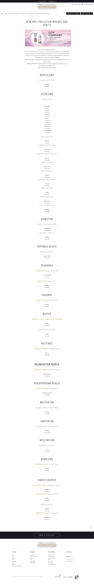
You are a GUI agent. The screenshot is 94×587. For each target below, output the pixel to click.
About (6, 13)
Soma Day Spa (47, 188)
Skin (60, 319)
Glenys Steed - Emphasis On (45, 319)
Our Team (11, 13)
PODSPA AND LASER (47, 179)
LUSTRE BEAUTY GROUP (47, 154)
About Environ (33, 555)
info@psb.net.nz (52, 1)
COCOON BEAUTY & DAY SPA (46, 464)
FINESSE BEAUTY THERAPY (47, 388)
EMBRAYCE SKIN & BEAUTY (47, 513)
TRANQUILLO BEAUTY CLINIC (47, 271)
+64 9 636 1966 (43, 1)
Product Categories (52, 559)
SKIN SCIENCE (47, 162)
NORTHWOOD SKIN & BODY (47, 494)
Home (2, 13)
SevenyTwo (40, 580)
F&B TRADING (47, 171)
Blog (27, 13)
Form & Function (47, 145)
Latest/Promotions (34, 557)
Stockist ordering (87, 4)
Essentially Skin (47, 80)
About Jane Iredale (52, 555)
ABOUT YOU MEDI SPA (47, 281)
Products (32, 559)
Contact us (32, 13)
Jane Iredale (14, 563)
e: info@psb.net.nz (70, 562)
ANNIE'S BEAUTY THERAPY (47, 300)
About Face (47, 99)
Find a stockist (87, 13)
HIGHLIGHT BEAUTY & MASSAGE (47, 349)
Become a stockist (73, 13)
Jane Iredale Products (52, 567)
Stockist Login (76, 4)
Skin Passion (47, 136)
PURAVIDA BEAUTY (47, 445)
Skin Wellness (47, 197)
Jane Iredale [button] (22, 13)
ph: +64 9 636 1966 (70, 559)
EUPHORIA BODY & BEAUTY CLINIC (47, 485)
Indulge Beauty (47, 252)
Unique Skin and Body (47, 224)
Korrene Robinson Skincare (47, 370)
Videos (31, 561)
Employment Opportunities (42, 13)
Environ (13, 561)
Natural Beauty (47, 233)
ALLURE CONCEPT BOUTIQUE (47, 407)
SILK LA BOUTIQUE (47, 205)
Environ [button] (16, 13)
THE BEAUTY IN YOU (47, 330)
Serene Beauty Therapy (47, 426)
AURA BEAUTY (47, 504)
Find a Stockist (33, 563)
